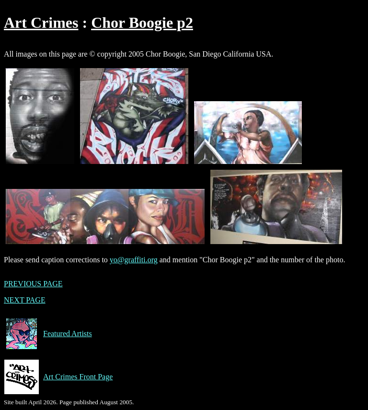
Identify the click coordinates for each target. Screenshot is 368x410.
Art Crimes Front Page (58, 377)
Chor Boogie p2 (142, 22)
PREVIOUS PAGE (33, 284)
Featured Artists (48, 333)
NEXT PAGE (25, 300)
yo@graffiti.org (134, 260)
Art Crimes (41, 22)
